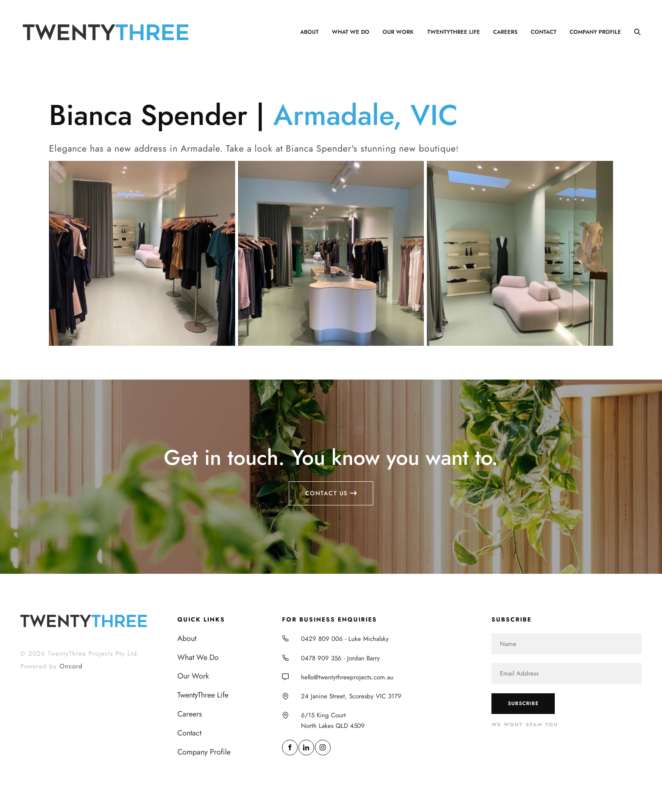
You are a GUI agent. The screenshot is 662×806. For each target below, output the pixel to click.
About (309, 32)
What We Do (350, 32)
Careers (505, 32)
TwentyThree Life (453, 32)
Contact (543, 32)
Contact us (331, 486)
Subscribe (523, 703)
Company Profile (595, 32)
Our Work (398, 32)
